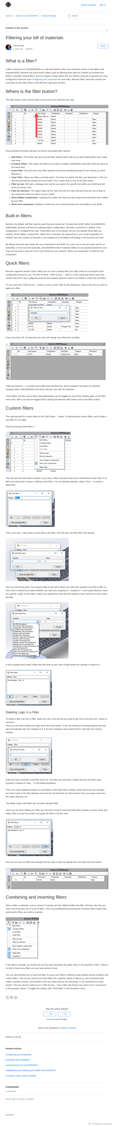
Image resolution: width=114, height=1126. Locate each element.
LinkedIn (16, 997)
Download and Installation (18, 1060)
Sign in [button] (102, 5)
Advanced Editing (49, 16)
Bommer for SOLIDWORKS (27, 16)
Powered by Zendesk (102, 1123)
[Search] (87, 16)
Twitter (11, 997)
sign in (14, 1099)
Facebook (7, 997)
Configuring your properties (44, 79)
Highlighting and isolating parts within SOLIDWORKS (31, 1070)
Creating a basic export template (21, 1075)
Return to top (13, 1037)
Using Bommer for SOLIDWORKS (22, 1065)
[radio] (49, 1014)
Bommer (9, 16)
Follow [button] (102, 46)
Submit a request (88, 5)
